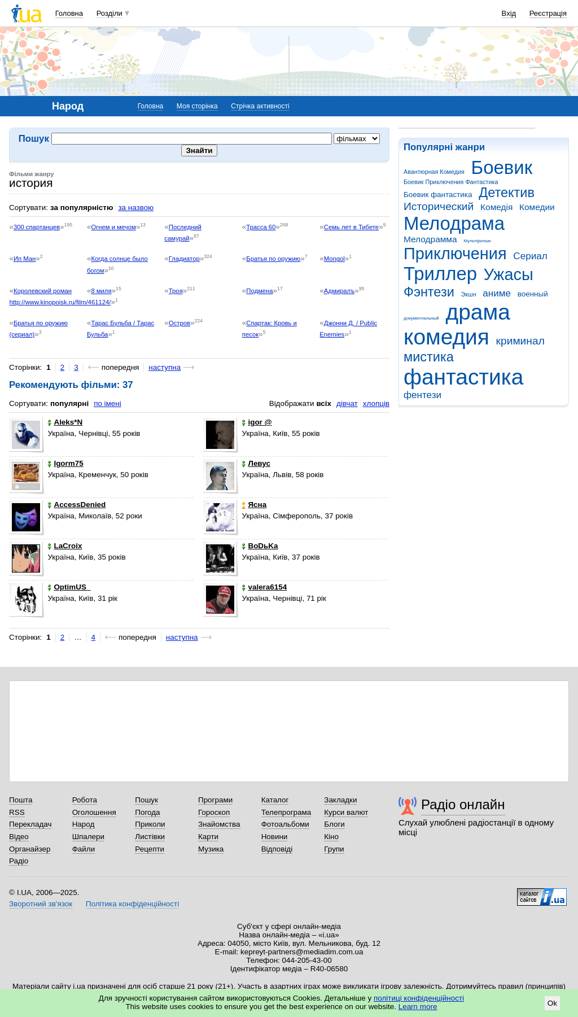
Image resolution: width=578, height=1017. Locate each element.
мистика (429, 357)
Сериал (530, 256)
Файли (83, 849)
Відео (19, 836)
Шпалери (88, 836)
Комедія (496, 207)
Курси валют (346, 812)
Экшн (468, 294)
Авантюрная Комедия (434, 171)
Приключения (455, 254)
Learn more (418, 1006)
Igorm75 (65, 463)
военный (533, 294)
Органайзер (29, 849)
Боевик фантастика (438, 194)
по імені (107, 403)
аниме (497, 293)
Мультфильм (477, 240)
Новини (274, 836)
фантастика (463, 377)
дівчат (347, 403)
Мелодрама (454, 223)
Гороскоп (214, 812)
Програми (215, 800)
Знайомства (219, 824)
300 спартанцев (37, 227)
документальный (421, 318)
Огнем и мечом (113, 227)
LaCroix (64, 546)
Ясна (254, 504)
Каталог (275, 800)
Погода (147, 812)
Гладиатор (184, 258)
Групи (334, 849)
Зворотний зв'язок (40, 904)
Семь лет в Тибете (351, 227)
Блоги (334, 824)
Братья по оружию (273, 258)
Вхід (509, 13)
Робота (84, 800)
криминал (520, 341)
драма (478, 312)
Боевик (502, 167)
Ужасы (508, 274)
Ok (552, 1003)
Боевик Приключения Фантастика (451, 181)
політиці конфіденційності (419, 998)
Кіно (331, 836)
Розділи (109, 13)
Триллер (440, 273)
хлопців (376, 403)
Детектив (507, 192)
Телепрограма (286, 812)
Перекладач (30, 824)
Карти (208, 836)
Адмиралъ (339, 290)
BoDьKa (260, 546)
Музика (211, 849)
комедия (446, 337)
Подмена (259, 290)
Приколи (150, 824)
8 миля (101, 290)
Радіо (18, 861)
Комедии (537, 207)
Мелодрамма (430, 239)
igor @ (257, 422)
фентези (422, 395)
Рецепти (149, 849)
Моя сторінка (197, 106)
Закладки (340, 800)
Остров (179, 323)
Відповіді (277, 849)
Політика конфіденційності (132, 904)
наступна (164, 367)
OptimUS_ (68, 587)
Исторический (439, 206)
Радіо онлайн (463, 804)
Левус (256, 463)
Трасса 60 (260, 227)
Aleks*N (64, 422)
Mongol (334, 258)
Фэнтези (429, 292)
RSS (17, 812)
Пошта (20, 800)
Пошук (146, 800)
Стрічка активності (260, 106)
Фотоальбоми (285, 824)
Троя (176, 290)
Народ (83, 824)
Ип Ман (25, 258)
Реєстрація (548, 13)
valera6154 (264, 587)
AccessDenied (76, 504)
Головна (69, 13)
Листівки (150, 836)
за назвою (136, 207)
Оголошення (94, 812)
